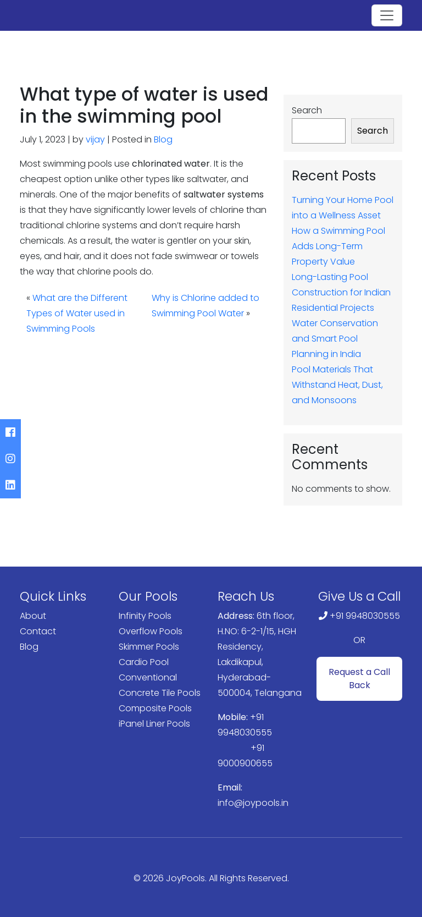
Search (307, 110)
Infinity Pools (145, 615)
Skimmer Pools (149, 646)
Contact (38, 631)
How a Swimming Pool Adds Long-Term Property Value (338, 246)
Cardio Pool (144, 662)
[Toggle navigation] (386, 15)
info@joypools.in (253, 803)
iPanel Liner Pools (154, 723)
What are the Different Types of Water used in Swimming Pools (76, 313)
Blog (163, 139)
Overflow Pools (150, 631)
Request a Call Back (359, 678)
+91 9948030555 (365, 615)
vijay (95, 139)
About (33, 615)
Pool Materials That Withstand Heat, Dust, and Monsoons (337, 385)
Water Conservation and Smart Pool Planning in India (335, 338)
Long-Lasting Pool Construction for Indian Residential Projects (341, 292)
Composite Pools (155, 708)
